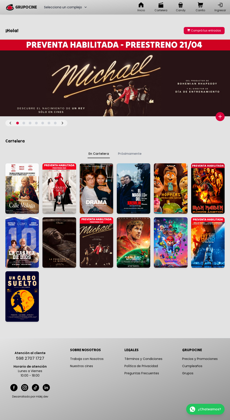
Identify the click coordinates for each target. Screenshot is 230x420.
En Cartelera (98, 153)
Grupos (187, 373)
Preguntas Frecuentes (141, 373)
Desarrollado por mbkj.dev (30, 396)
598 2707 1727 (30, 358)
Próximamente (130, 153)
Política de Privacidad (141, 366)
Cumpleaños (192, 366)
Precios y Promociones (200, 359)
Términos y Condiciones (143, 359)
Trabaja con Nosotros (87, 359)
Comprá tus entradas (204, 30)
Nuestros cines (81, 366)
